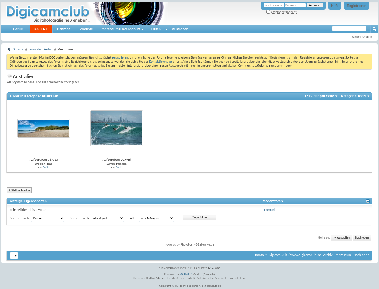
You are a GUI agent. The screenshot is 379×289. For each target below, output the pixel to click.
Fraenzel (268, 210)
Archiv (327, 255)
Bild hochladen (19, 190)
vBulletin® (186, 274)
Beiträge (63, 29)
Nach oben (362, 237)
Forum (18, 29)
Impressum (343, 255)
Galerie (18, 49)
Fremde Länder (41, 49)
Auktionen (180, 29)
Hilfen (156, 29)
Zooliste (86, 29)
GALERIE (41, 29)
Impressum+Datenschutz (120, 29)
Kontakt (261, 255)
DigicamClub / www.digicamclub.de (295, 255)
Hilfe (334, 6)
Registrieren (356, 6)
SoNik (46, 167)
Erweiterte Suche (360, 36)
